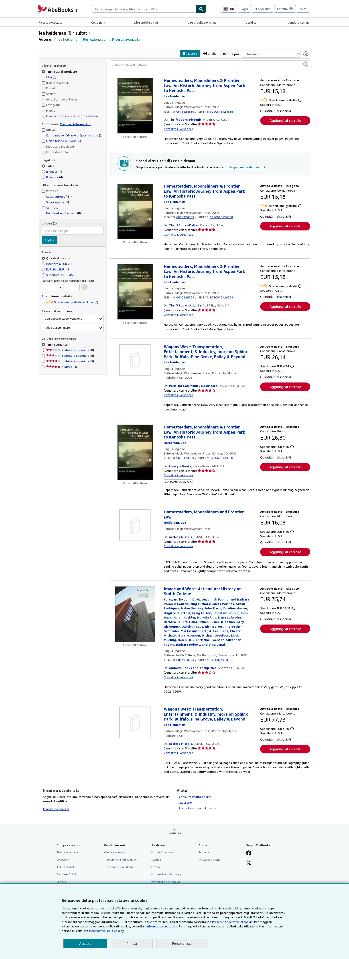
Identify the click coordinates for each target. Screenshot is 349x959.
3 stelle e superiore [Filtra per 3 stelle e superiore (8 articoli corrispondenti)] (70, 356)
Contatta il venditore (178, 129)
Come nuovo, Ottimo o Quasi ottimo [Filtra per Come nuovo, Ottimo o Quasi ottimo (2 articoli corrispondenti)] (72, 135)
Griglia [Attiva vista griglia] (209, 54)
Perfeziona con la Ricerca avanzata (111, 39)
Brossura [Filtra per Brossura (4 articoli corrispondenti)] (52, 177)
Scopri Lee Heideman (247, 167)
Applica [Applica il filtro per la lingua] (50, 240)
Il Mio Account (65, 867)
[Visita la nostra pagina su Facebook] (248, 853)
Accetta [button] (85, 943)
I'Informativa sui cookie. (161, 926)
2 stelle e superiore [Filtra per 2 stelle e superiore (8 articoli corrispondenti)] (70, 350)
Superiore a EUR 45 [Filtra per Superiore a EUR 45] (58, 275)
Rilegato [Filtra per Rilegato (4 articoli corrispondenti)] (52, 171)
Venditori (252, 22)
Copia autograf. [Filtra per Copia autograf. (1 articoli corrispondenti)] (57, 196)
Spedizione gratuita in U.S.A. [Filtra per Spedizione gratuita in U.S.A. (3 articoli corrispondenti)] (70, 302)
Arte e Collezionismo (202, 22)
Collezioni (98, 22)
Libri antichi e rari (146, 22)
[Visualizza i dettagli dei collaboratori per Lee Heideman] (174, 96)
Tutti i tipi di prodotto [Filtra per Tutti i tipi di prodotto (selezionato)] (60, 71)
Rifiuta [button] (131, 943)
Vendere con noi (298, 22)
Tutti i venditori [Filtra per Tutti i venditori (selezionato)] (57, 344)
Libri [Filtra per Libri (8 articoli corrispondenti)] (49, 77)
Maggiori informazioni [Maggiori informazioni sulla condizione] (75, 124)
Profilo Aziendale (162, 852)
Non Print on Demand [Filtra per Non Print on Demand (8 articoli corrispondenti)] (61, 213)
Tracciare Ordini (66, 874)
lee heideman (68, 39)
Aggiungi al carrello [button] (285, 120)
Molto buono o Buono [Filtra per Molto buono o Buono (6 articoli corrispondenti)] (61, 141)
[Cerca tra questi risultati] (210, 64)
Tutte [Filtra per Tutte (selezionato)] (48, 166)
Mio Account (262, 9)
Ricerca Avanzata (50, 22)
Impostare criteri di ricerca (197, 808)
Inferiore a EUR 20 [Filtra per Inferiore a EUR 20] (57, 264)
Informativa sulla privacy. (106, 931)
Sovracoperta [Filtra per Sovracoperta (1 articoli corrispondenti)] (55, 202)
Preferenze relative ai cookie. (232, 922)
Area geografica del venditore (63, 318)
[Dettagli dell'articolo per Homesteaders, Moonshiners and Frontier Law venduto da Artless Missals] (135, 525)
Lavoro (155, 867)
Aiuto (303, 9)
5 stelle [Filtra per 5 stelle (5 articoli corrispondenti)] (61, 367)
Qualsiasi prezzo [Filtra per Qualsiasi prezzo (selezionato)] (56, 258)
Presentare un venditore (119, 867)
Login (244, 9)
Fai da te (204, 852)
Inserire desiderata (56, 809)
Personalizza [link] (182, 943)
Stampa (156, 859)
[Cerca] (201, 9)
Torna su (174, 833)
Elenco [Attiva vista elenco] (190, 54)
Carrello (61, 881)
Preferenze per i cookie (165, 881)
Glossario (185, 803)
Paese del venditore (57, 327)
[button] (305, 64)
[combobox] (144, 9)
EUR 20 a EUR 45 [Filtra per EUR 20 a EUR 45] (56, 269)
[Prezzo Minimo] (50, 287)
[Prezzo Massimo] (71, 287)
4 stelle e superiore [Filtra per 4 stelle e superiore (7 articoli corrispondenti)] (70, 361)
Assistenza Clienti (209, 859)
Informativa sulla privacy (166, 874)
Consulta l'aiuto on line (195, 797)
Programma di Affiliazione (120, 859)
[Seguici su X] (248, 863)
